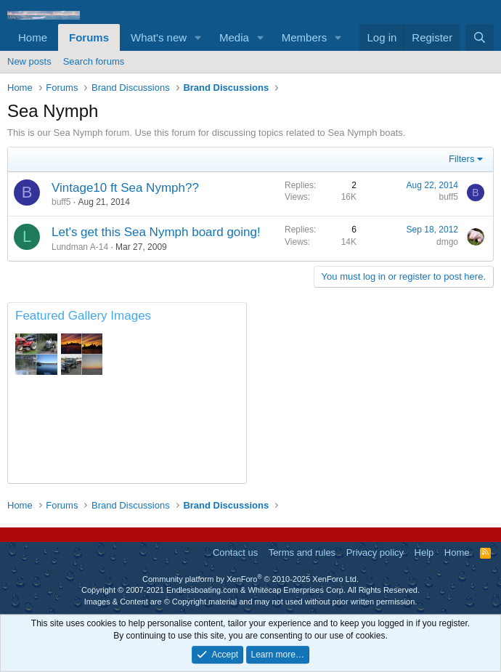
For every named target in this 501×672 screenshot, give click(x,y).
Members (304, 37)
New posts (29, 61)
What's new (159, 37)
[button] (198, 37)
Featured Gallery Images (83, 316)
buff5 (61, 202)
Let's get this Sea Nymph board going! (156, 232)
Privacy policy (375, 552)
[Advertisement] (374, 393)
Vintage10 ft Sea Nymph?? (125, 188)
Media (234, 37)
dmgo (447, 242)
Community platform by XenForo (250, 579)
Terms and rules (302, 552)
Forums (89, 37)
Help (424, 552)
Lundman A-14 (80, 247)
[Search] (479, 37)
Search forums (94, 61)
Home (32, 37)
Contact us (235, 552)
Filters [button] (461, 158)
